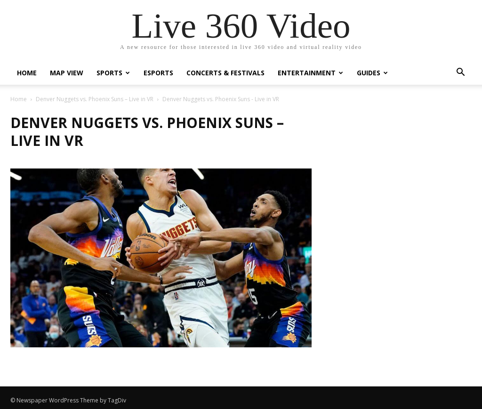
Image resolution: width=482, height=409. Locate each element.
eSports (158, 72)
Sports (113, 72)
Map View (66, 72)
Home (27, 72)
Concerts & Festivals (225, 72)
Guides (372, 72)
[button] (460, 73)
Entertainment (310, 72)
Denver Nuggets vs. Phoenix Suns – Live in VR (94, 99)
